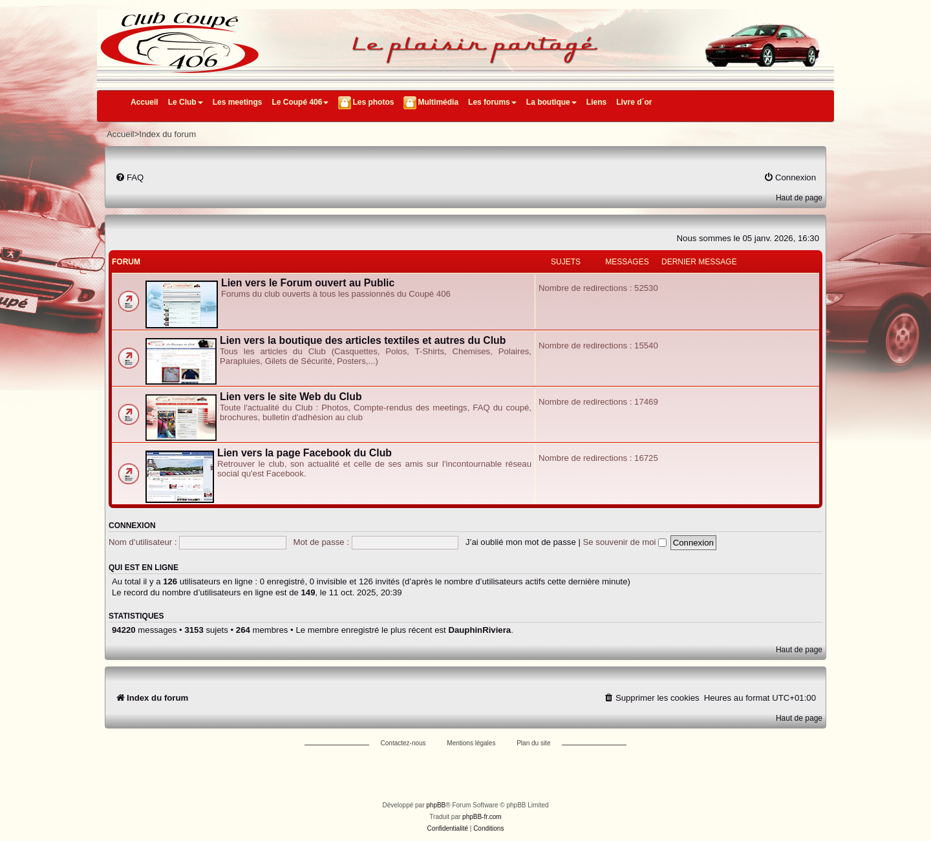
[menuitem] (129, 177)
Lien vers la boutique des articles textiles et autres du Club (363, 340)
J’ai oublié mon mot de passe (521, 542)
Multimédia (438, 102)
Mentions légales (471, 743)
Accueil (144, 102)
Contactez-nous (403, 743)
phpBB (435, 805)
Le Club (185, 102)
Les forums (492, 102)
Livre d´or (634, 102)
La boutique (551, 102)
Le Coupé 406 (300, 102)
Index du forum (167, 134)
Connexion (132, 525)
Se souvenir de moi (625, 542)
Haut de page (799, 197)
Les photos (373, 102)
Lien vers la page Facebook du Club (304, 452)
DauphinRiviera (479, 630)
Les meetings (237, 102)
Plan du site (533, 743)
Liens (596, 102)
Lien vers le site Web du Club (291, 396)
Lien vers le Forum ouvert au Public (307, 282)
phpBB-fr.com (482, 816)
